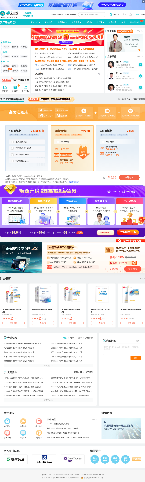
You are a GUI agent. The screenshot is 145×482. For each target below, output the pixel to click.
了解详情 (113, 269)
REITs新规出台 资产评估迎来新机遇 (127, 67)
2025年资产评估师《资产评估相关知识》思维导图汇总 (71, 382)
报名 (65, 338)
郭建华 (127, 37)
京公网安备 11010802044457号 (92, 478)
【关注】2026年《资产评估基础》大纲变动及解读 (70, 395)
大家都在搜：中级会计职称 (89, 14)
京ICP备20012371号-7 (60, 478)
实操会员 (39, 434)
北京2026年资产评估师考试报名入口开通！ (67, 344)
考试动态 (34, 22)
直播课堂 (111, 56)
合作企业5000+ (13, 450)
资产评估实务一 (20, 154)
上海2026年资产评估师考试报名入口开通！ (67, 357)
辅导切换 (14, 22)
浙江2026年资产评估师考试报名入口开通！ (67, 361)
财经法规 (23, 422)
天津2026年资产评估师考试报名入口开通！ (20, 348)
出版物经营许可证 (74, 478)
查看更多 (47, 366)
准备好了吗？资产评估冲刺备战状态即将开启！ (53, 82)
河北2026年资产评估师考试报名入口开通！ (67, 348)
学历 (123, 22)
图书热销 (15, 71)
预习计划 (15, 66)
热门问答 (7, 422)
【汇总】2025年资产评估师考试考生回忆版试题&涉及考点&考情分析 (29, 378)
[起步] (37, 69)
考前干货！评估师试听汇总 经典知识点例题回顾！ (54, 78)
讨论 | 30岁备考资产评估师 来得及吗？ (82, 53)
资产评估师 (6, 22)
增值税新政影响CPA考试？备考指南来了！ (63, 433)
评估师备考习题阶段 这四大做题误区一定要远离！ (54, 86)
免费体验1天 (105, 232)
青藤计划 (78, 372)
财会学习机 (137, 22)
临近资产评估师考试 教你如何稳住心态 (49, 90)
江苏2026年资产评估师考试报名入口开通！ (20, 361)
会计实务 (9, 413)
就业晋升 (95, 450)
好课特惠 (6, 70)
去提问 (135, 358)
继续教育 (107, 413)
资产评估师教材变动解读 (124, 90)
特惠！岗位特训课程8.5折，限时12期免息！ (63, 428)
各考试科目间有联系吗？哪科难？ (86, 69)
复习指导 (49, 22)
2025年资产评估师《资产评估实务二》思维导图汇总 (71, 378)
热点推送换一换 (98, 74)
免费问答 (89, 372)
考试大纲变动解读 (86, 49)
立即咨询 (137, 459)
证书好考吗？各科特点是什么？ (85, 65)
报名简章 (73, 49)
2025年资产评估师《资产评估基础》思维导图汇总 (22, 387)
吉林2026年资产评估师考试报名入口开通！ (20, 357)
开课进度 (24, 71)
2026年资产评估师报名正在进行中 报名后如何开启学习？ (25, 391)
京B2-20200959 (46, 478)
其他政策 (89, 338)
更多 (139, 31)
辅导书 (89, 22)
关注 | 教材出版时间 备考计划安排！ (48, 57)
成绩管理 (15, 56)
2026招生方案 (124, 99)
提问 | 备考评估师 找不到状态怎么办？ (49, 53)
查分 (80, 338)
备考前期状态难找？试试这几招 (52, 69)
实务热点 (51, 419)
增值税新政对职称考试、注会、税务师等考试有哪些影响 (68, 438)
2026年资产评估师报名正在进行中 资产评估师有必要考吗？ (26, 395)
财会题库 (75, 22)
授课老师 (111, 31)
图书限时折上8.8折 (87, 61)
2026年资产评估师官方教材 (42, 310)
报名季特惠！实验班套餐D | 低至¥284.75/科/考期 (56, 61)
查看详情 (13, 323)
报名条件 (15, 47)
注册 (143, 14)
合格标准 (6, 56)
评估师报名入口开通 (59, 49)
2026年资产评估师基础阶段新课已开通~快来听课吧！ (71, 387)
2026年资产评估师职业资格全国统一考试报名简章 (22, 344)
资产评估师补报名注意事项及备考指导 (128, 78)
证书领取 (24, 56)
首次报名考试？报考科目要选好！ (53, 65)
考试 (72, 338)
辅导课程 (61, 22)
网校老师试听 (139, 50)
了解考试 (6, 47)
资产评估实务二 (20, 161)
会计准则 (7, 434)
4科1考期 (108, 142)
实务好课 (23, 434)
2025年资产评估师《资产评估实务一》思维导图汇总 (23, 382)
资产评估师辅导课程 (12, 99)
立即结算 (129, 177)
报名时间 (24, 47)
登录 (138, 14)
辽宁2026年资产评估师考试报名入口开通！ (67, 352)
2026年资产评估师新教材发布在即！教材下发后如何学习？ (73, 391)
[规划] (37, 65)
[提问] (70, 65)
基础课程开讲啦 (42, 49)
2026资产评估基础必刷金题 (130, 310)
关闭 (143, 1)
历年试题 (6, 66)
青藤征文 (113, 22)
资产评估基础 (19, 142)
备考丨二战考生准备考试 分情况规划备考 (83, 57)
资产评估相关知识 (21, 148)
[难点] (70, 69)
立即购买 (125, 232)
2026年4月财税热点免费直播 (58, 424)
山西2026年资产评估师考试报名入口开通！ (20, 352)
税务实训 (39, 422)
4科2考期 (63, 142)
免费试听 (24, 66)
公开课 (99, 22)
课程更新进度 (139, 99)
